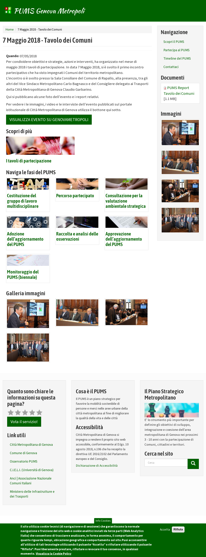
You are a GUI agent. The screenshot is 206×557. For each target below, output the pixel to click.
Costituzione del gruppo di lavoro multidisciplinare (22, 201)
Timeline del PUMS (177, 58)
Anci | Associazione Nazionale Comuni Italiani (31, 480)
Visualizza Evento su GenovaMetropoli (48, 119)
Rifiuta (178, 533)
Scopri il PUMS (173, 41)
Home (9, 29)
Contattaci (170, 67)
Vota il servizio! (24, 421)
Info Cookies (103, 524)
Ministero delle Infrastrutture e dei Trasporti (32, 493)
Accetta (165, 533)
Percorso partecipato (75, 196)
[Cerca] (193, 464)
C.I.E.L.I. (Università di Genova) (31, 470)
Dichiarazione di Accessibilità (96, 465)
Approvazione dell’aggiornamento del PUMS (124, 239)
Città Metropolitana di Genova (31, 444)
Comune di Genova (23, 453)
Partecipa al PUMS (176, 50)
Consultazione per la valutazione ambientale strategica (126, 201)
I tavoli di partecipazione (28, 161)
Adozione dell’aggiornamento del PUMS (25, 239)
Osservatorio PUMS (23, 461)
